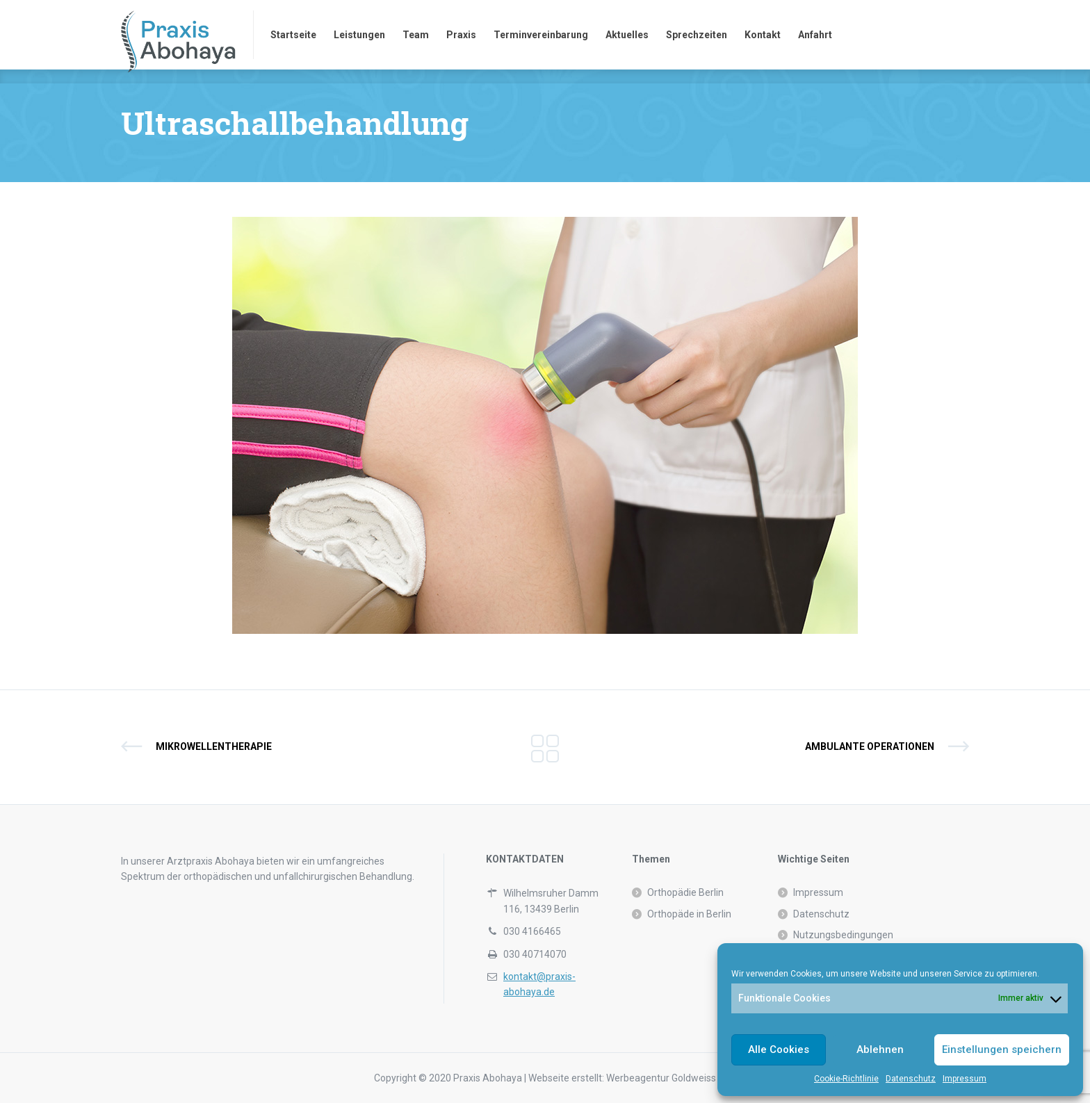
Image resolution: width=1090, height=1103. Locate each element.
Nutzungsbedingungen (843, 934)
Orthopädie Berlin (685, 892)
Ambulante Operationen (869, 746)
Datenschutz (911, 1079)
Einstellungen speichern (1001, 1049)
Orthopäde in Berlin (689, 914)
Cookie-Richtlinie (846, 1079)
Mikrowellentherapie (214, 746)
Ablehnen (880, 1049)
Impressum (964, 1079)
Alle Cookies (778, 1049)
